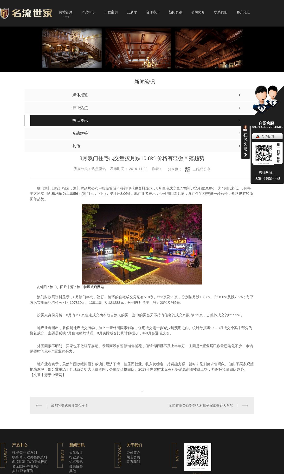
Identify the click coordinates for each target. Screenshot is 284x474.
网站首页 (65, 12)
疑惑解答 (76, 466)
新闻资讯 (175, 12)
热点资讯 (76, 462)
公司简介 (198, 12)
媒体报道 (76, 452)
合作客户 (153, 12)
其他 (72, 471)
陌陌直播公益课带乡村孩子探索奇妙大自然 (201, 405)
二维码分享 (202, 169)
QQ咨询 (268, 136)
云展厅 (132, 12)
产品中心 (88, 12)
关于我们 (134, 445)
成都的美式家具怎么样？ (69, 405)
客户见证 (243, 12)
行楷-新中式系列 (24, 452)
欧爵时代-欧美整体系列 (29, 457)
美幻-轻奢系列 (22, 471)
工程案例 (111, 12)
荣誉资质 (133, 457)
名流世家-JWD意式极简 (29, 462)
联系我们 (220, 12)
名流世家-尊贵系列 (26, 466)
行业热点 (76, 457)
